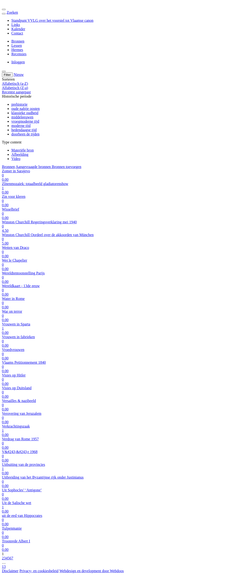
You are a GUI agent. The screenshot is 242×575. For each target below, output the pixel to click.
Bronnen (17, 41)
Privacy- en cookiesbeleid (38, 571)
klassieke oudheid (24, 113)
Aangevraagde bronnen (34, 167)
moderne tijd (20, 126)
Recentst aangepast (16, 92)
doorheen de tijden (25, 134)
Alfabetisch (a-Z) (15, 84)
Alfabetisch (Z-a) (15, 88)
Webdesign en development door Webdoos (91, 571)
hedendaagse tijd (24, 130)
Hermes (17, 50)
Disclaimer (10, 571)
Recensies (18, 54)
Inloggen (18, 62)
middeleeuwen (22, 117)
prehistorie (19, 104)
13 (4, 567)
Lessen (16, 45)
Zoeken (12, 12)
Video (15, 159)
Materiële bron (22, 150)
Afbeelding (19, 154)
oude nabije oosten (25, 109)
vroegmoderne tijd (25, 121)
